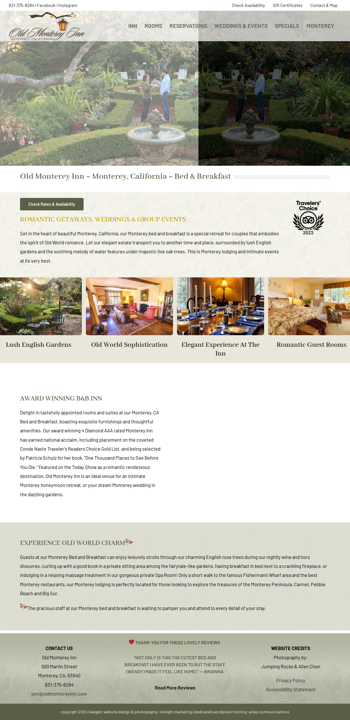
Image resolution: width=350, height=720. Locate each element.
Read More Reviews (175, 687)
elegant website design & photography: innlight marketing (141, 711)
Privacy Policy (290, 680)
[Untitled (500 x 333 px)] (220, 280)
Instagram (67, 5)
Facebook (46, 5)
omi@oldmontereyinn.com (59, 693)
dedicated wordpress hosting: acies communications (241, 711)
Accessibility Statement (291, 689)
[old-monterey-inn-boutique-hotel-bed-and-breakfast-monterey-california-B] (129, 280)
